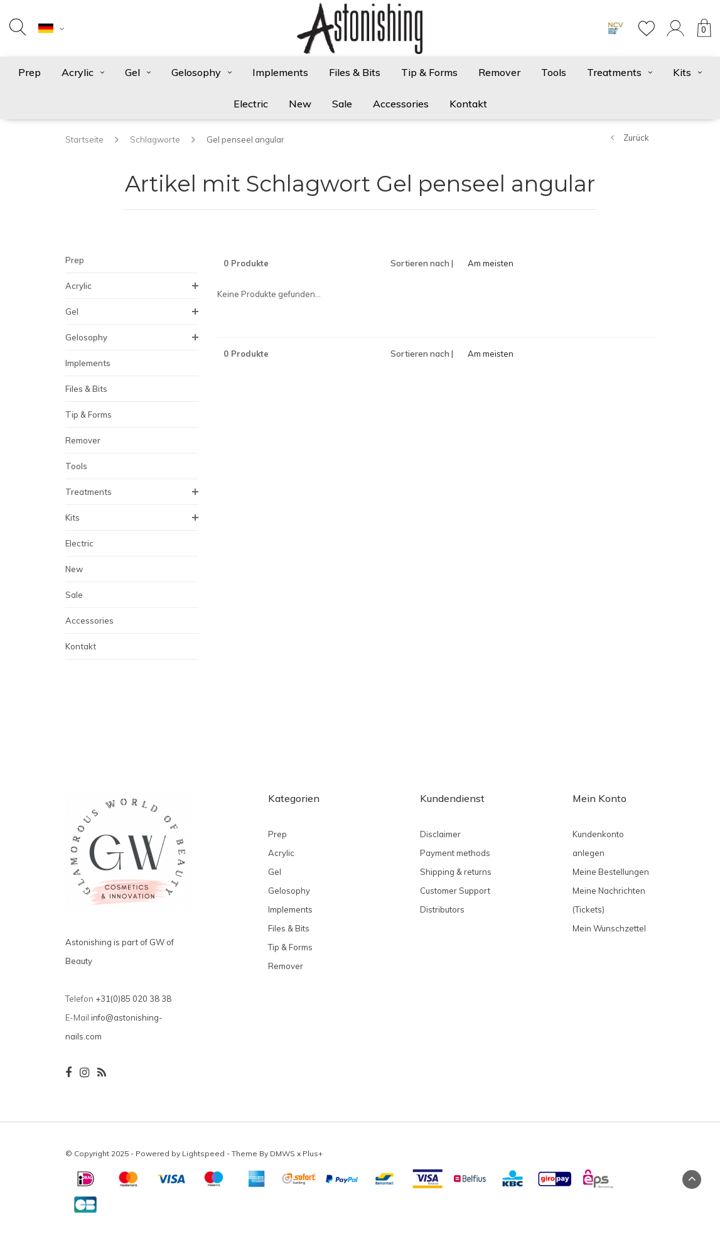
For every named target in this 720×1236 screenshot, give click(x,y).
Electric (251, 103)
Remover (499, 72)
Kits (687, 72)
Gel (138, 72)
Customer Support (455, 891)
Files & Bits (354, 72)
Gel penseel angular (245, 139)
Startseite (84, 139)
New (300, 103)
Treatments (619, 72)
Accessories (401, 103)
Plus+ (313, 1153)
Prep (29, 72)
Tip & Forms (429, 72)
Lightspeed (203, 1153)
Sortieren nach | (421, 263)
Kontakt (468, 103)
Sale (342, 103)
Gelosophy (201, 72)
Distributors (442, 909)
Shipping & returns (456, 872)
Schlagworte (155, 139)
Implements (280, 72)
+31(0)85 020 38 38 (133, 999)
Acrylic (83, 72)
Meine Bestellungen (610, 872)
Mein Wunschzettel (609, 928)
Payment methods (455, 853)
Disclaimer (440, 834)
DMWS (282, 1153)
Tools (553, 72)
